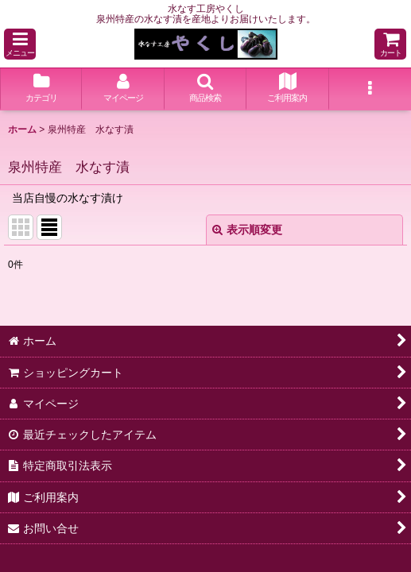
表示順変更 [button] (247, 229)
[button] (20, 44)
